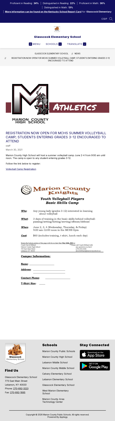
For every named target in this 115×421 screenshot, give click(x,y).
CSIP (104, 18)
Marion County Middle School (58, 368)
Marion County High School (57, 356)
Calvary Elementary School (57, 373)
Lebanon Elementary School (57, 379)
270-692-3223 (20, 388)
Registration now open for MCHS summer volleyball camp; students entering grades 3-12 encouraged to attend (61, 59)
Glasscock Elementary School (51, 53)
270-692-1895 (17, 392)
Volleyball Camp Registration (21, 169)
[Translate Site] (76, 44)
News (77, 53)
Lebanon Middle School (55, 362)
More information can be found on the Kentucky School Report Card (43, 11)
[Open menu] (34, 44)
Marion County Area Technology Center (53, 400)
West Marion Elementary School (55, 392)
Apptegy (64, 417)
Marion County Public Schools (58, 351)
